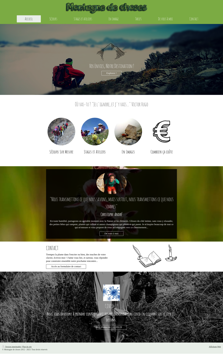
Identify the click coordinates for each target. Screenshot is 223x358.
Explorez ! (111, 73)
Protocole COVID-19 (111, 327)
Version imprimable (11, 347)
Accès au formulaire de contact (66, 266)
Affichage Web (215, 347)
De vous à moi (112, 233)
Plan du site (27, 347)
